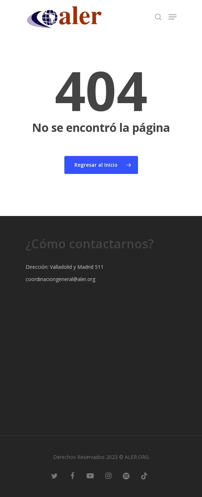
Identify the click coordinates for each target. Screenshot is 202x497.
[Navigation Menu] (172, 16)
